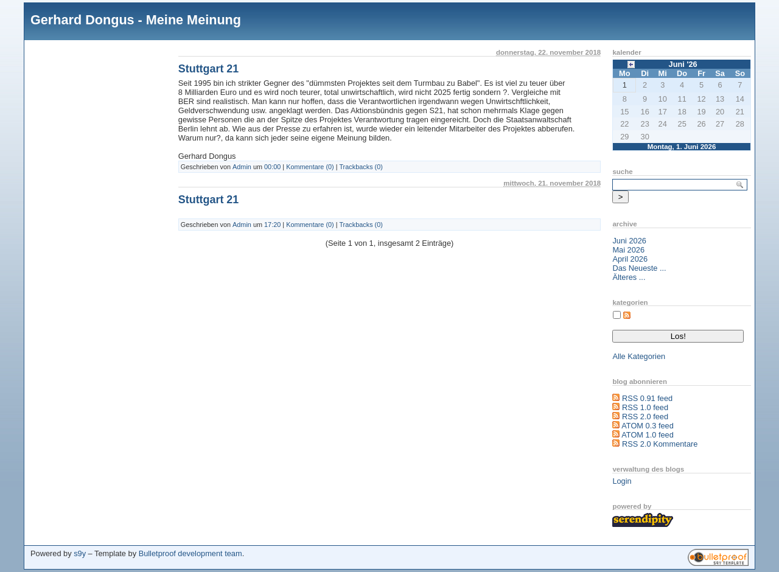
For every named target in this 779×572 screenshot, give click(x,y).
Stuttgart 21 (208, 69)
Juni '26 (683, 64)
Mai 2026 (628, 249)
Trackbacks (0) (361, 166)
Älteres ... (628, 277)
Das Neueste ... (639, 268)
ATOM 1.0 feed (647, 434)
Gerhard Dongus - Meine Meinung (135, 19)
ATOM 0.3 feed (647, 425)
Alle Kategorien (638, 356)
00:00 (272, 166)
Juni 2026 (629, 240)
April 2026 (630, 258)
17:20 (272, 224)
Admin (241, 166)
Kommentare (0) (310, 166)
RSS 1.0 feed (645, 407)
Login (621, 481)
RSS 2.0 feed (645, 416)
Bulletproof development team (190, 553)
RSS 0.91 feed (647, 398)
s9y (80, 553)
